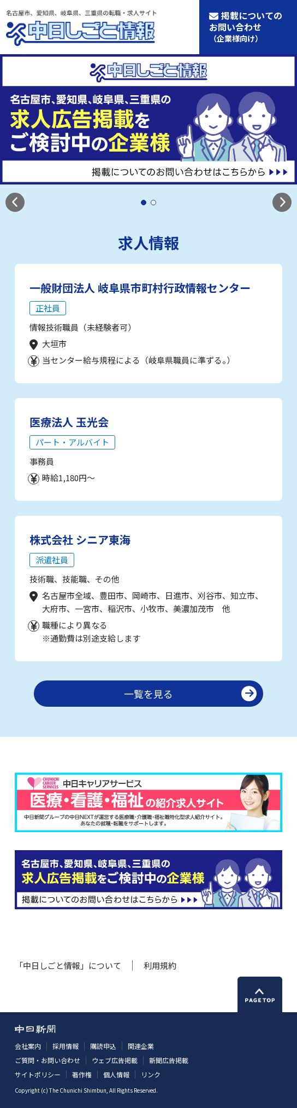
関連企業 (141, 1046)
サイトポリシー (38, 1074)
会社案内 (28, 1046)
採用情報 (65, 1046)
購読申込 (103, 1046)
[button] (15, 202)
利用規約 (160, 965)
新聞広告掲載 (168, 1060)
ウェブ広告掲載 (115, 1060)
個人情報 (116, 1074)
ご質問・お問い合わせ (47, 1060)
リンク (151, 1074)
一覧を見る (148, 693)
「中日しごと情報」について (68, 965)
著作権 (82, 1074)
